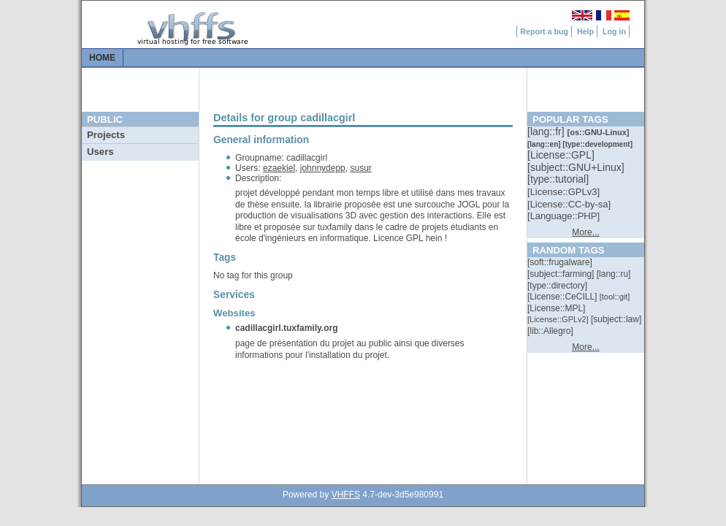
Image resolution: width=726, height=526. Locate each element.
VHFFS (346, 494)
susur (360, 168)
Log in (614, 31)
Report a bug (544, 31)
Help (585, 31)
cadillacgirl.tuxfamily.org (286, 328)
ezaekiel (279, 168)
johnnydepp (322, 168)
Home (102, 58)
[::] (547, 131)
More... (585, 232)
